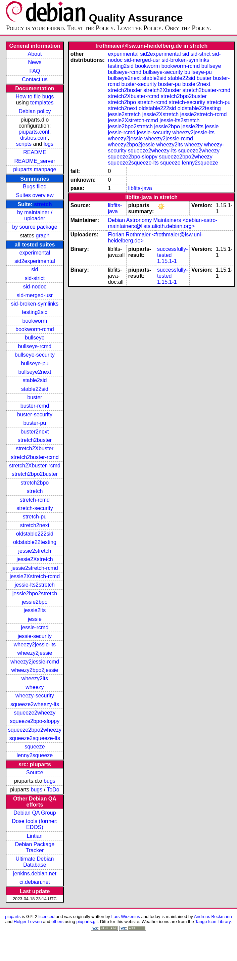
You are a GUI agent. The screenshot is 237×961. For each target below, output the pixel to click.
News (34, 62)
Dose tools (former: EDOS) (34, 824)
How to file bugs (34, 96)
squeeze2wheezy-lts (34, 704)
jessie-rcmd (35, 627)
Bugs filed (34, 186)
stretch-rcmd (35, 500)
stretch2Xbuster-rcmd (34, 465)
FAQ (34, 71)
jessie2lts (35, 610)
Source (34, 772)
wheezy (35, 687)
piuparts (12, 916)
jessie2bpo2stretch (34, 593)
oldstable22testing (34, 542)
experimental (34, 253)
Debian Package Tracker (34, 847)
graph (43, 235)
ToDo (53, 789)
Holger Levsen (28, 921)
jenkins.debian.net (34, 873)
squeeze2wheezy (35, 713)
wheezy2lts (34, 678)
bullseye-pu (35, 363)
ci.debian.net (34, 882)
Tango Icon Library (213, 921)
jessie (35, 619)
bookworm (34, 321)
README (34, 152)
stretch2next (34, 525)
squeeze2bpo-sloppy (35, 721)
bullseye (35, 337)
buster (34, 397)
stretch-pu (35, 516)
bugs (49, 781)
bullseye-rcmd (35, 346)
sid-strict (35, 278)
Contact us (34, 79)
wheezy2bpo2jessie (34, 670)
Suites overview (34, 195)
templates (41, 102)
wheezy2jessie (34, 653)
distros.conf (34, 138)
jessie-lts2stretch (35, 585)
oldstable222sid (34, 534)
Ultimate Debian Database (35, 862)
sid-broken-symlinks (34, 304)
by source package (34, 227)
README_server (34, 161)
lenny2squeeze (35, 755)
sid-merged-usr (35, 295)
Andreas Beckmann (213, 916)
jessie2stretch (34, 551)
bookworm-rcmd (34, 329)
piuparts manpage (34, 169)
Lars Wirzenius (125, 916)
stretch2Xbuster (34, 448)
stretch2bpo (35, 483)
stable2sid (34, 380)
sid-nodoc (34, 286)
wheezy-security (34, 695)
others (57, 921)
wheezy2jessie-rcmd (34, 662)
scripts (24, 144)
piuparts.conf (33, 132)
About (35, 54)
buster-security (34, 414)
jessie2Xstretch (34, 559)
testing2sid (35, 312)
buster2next (35, 431)
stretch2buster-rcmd (34, 457)
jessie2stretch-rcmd (34, 568)
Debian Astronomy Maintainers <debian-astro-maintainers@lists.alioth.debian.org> (162, 223)
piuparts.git (86, 921)
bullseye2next (34, 372)
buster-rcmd (34, 406)
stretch (43, 204)
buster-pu (34, 423)
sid (34, 269)
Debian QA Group (34, 813)
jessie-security (35, 636)
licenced (47, 916)
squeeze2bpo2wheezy (34, 730)
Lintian (35, 836)
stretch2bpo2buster (35, 474)
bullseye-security (35, 355)
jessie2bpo (35, 602)
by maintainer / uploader (34, 215)
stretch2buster (35, 440)
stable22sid (34, 389)
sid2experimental (34, 261)
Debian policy (34, 111)
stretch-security (34, 508)
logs (48, 144)
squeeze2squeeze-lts (34, 738)
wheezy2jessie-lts (35, 644)
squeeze (35, 746)
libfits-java (140, 188)
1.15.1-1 (167, 261)
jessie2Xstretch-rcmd (35, 576)
